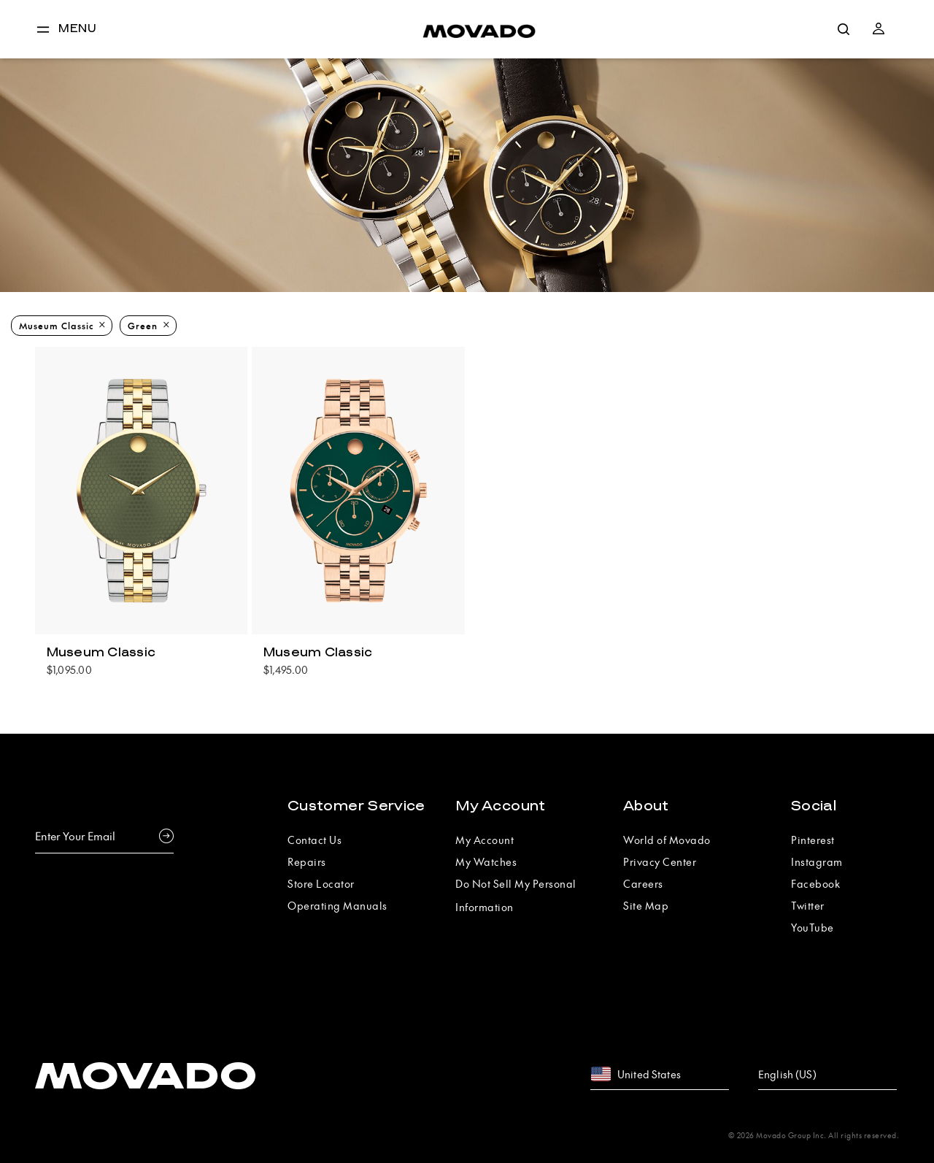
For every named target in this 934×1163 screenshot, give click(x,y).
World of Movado (667, 839)
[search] (843, 29)
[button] (878, 29)
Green (143, 325)
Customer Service (356, 806)
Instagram (817, 861)
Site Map (645, 905)
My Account (500, 806)
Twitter (808, 905)
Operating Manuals (337, 905)
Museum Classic (56, 325)
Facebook (815, 883)
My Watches (486, 861)
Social (813, 806)
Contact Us (314, 839)
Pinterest (813, 839)
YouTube (812, 927)
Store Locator (321, 883)
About (646, 806)
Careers (643, 883)
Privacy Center (659, 861)
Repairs (306, 861)
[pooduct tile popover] (141, 658)
